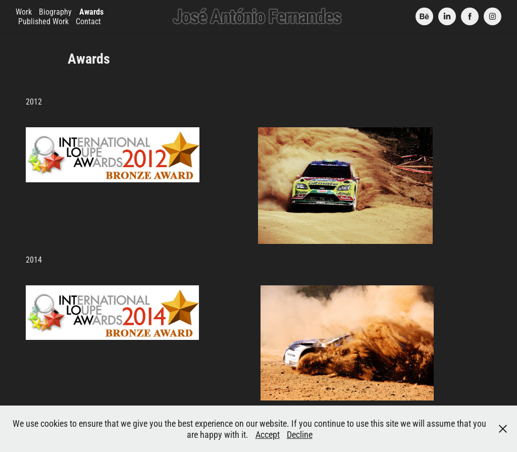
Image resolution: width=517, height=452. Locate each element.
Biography (55, 11)
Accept (267, 434)
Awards (91, 11)
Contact (88, 21)
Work (24, 11)
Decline (300, 434)
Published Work (43, 21)
